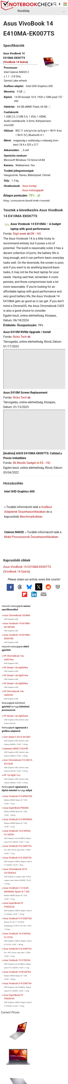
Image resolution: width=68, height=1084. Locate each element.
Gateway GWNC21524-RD (15, 748)
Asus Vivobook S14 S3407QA (17, 918)
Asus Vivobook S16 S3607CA (17, 846)
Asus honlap (29, 186)
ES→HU (45, 463)
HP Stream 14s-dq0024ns (15, 716)
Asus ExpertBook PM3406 (16, 808)
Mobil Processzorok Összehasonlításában (31, 537)
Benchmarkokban (31, 516)
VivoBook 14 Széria (15, 62)
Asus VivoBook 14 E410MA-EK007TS (27, 567)
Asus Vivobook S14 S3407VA (17, 983)
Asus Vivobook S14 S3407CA (17, 949)
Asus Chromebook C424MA (16, 615)
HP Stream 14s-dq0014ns (15, 675)
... (64, 11)
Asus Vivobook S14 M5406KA (17, 819)
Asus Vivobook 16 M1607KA (17, 972)
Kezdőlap (24, 11)
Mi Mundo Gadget (24, 463)
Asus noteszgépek (33, 190)
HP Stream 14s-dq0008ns (15, 683)
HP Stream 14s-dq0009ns (15, 667)
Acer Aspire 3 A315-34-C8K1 (17, 737)
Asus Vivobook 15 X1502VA (16, 960)
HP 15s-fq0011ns (11, 775)
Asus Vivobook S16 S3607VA (17, 857)
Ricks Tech (20, 336)
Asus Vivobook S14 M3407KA (17, 796)
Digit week (19, 233)
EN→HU (35, 233)
